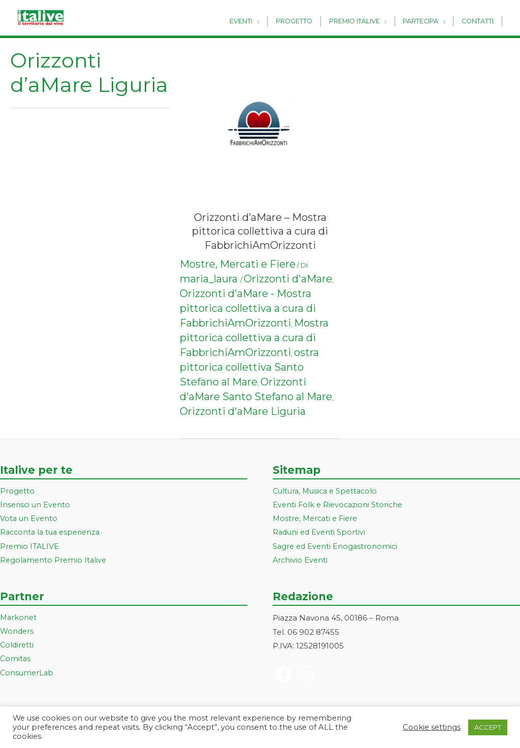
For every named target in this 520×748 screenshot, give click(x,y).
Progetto (304, 21)
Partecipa (425, 21)
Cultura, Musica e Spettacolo (328, 491)
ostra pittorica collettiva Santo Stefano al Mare (249, 367)
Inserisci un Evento (36, 505)
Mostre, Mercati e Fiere (238, 264)
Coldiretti (17, 648)
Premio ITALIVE (30, 547)
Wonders (17, 633)
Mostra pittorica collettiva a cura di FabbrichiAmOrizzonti (254, 338)
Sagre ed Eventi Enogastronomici (337, 547)
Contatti (479, 21)
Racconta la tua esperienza (52, 533)
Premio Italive (362, 21)
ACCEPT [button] (487, 727)
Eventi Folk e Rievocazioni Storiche (339, 505)
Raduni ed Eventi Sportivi (320, 533)
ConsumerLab (27, 676)
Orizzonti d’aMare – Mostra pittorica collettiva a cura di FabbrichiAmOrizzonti (260, 231)
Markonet (19, 619)
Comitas (15, 662)
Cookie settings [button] (432, 727)
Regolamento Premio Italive (54, 562)
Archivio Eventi (301, 562)
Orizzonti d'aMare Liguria (243, 411)
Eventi (254, 21)
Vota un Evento (29, 519)
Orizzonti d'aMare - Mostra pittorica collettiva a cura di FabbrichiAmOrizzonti (248, 308)
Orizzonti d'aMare (288, 279)
